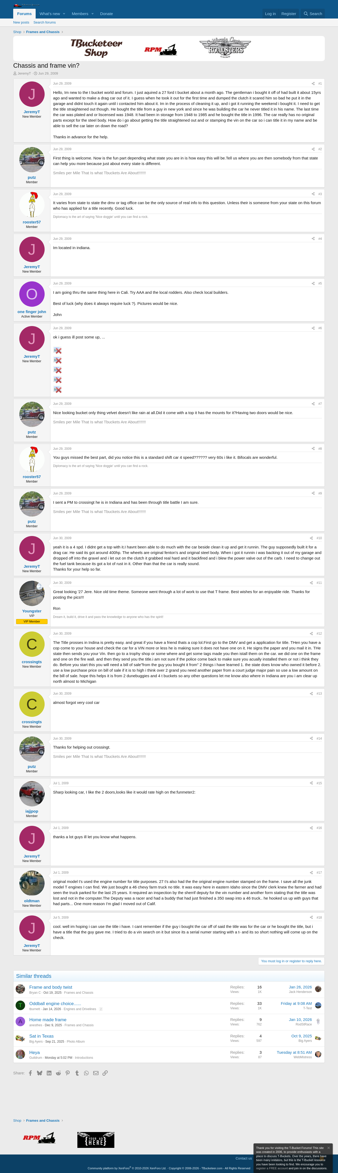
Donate (106, 13)
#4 (320, 239)
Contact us (244, 1158)
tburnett (34, 1009)
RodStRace (304, 1024)
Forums (24, 13)
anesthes (35, 1025)
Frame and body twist (50, 987)
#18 (319, 917)
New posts (21, 22)
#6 (320, 328)
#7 (320, 404)
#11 (319, 583)
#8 (320, 449)
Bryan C (35, 993)
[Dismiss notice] (328, 1148)
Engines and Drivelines (80, 1009)
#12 (319, 633)
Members (80, 13)
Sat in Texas (41, 1036)
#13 (319, 693)
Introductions (84, 1058)
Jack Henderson (300, 992)
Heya (34, 1052)
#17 (319, 872)
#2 (320, 149)
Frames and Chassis (78, 993)
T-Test (307, 1008)
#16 (319, 828)
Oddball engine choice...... (55, 1003)
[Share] (313, 84)
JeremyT (24, 73)
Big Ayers (36, 1041)
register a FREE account (272, 1168)
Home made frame (48, 1019)
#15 (319, 783)
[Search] (313, 14)
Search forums (45, 22)
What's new (50, 13)
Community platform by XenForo (127, 1168)
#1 (320, 83)
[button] (64, 14)
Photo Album (76, 1041)
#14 (319, 738)
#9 (320, 493)
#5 (320, 283)
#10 (319, 538)
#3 (320, 194)
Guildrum (35, 1058)
